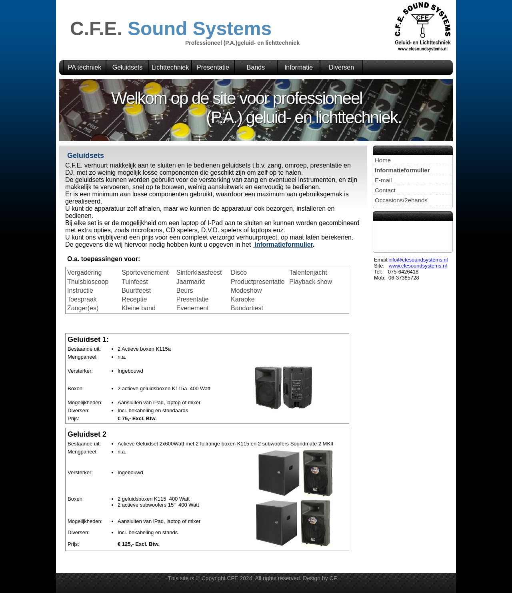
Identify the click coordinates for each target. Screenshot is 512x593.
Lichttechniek (170, 67)
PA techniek (84, 67)
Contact (385, 190)
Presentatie (213, 67)
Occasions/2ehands (401, 200)
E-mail (383, 180)
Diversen (341, 67)
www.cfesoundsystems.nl (418, 266)
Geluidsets (127, 67)
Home (383, 160)
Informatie (298, 67)
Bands (256, 67)
